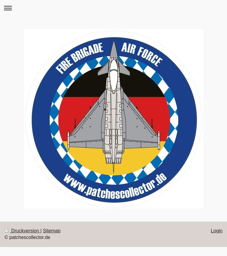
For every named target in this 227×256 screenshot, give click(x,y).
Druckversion (22, 230)
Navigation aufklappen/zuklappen (113, 7)
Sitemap (52, 230)
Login (217, 230)
